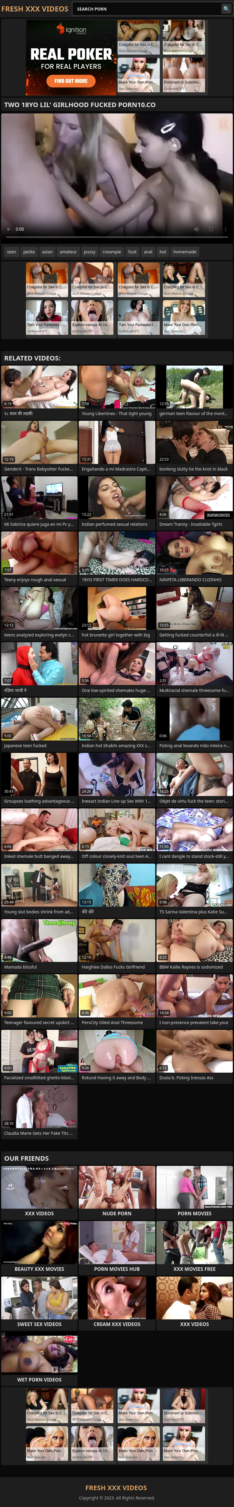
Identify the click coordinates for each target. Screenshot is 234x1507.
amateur (68, 252)
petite (29, 252)
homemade (184, 252)
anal (148, 252)
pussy (90, 252)
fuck (132, 252)
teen (11, 252)
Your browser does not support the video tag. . (117, 178)
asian (47, 252)
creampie (112, 252)
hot (163, 252)
